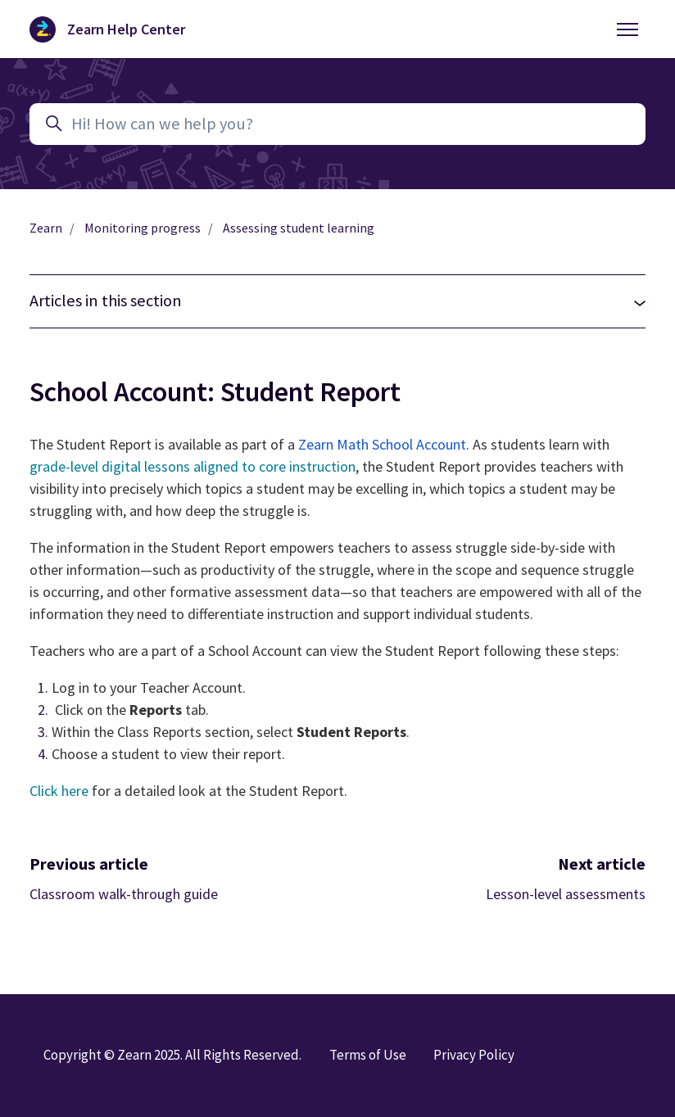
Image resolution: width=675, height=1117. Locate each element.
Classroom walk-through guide (123, 893)
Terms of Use (367, 1055)
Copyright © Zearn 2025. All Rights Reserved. (172, 1055)
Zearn (45, 228)
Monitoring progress (142, 228)
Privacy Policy (473, 1055)
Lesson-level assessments (566, 893)
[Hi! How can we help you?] (337, 124)
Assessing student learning (298, 228)
